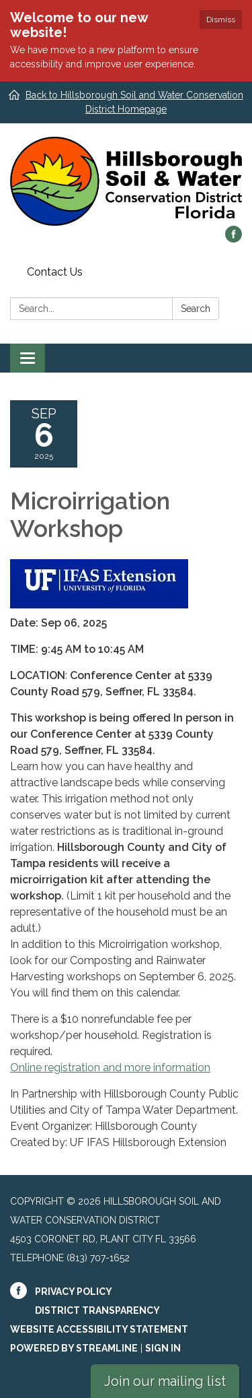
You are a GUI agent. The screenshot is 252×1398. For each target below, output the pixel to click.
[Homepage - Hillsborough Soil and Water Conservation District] (126, 181)
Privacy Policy (73, 1291)
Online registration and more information (110, 1067)
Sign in (163, 1348)
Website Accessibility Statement (99, 1329)
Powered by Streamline (74, 1348)
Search (195, 308)
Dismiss (220, 19)
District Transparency (97, 1310)
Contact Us (55, 271)
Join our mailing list (165, 1381)
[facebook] (233, 238)
